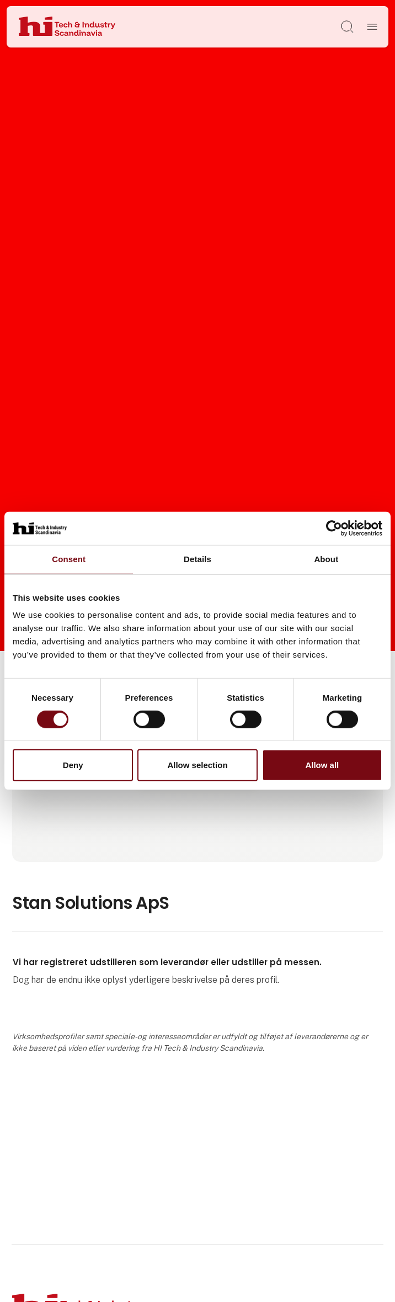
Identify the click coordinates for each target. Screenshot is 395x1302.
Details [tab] (197, 559)
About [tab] (326, 559)
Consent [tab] (69, 559)
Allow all (322, 765)
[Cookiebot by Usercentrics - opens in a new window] (334, 528)
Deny (73, 765)
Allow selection (197, 765)
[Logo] (67, 27)
